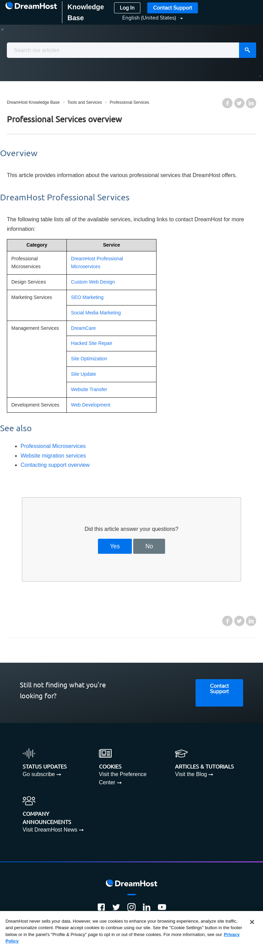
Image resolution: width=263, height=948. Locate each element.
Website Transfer (89, 389)
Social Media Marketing (96, 312)
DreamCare (83, 328)
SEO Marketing (87, 297)
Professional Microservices (53, 446)
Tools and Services (84, 102)
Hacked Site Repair (91, 343)
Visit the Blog (191, 774)
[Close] (252, 922)
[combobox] (131, 50)
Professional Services (129, 102)
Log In (127, 8)
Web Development (90, 405)
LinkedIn (251, 103)
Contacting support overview (55, 465)
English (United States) (149, 18)
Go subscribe (39, 774)
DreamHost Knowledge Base (33, 102)
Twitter (239, 103)
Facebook (227, 103)
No (149, 546)
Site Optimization (89, 358)
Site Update (83, 374)
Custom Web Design (93, 282)
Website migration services (53, 456)
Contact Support (172, 8)
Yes (115, 546)
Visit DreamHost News (50, 830)
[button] (148, 18)
